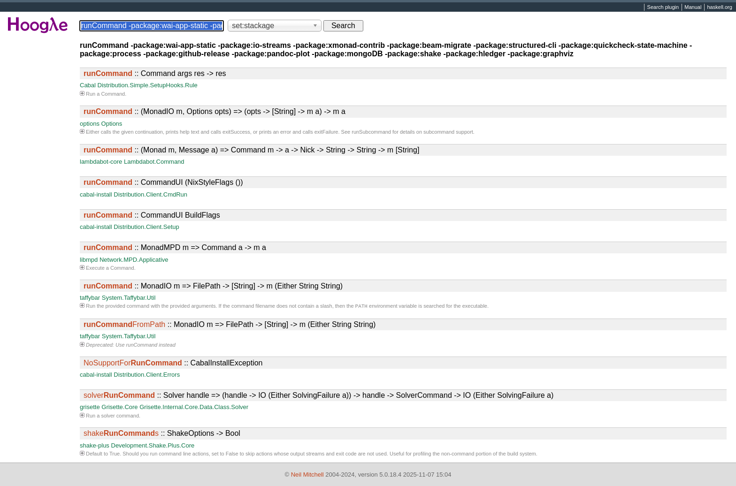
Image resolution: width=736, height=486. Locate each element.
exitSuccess (236, 132)
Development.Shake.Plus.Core (153, 446)
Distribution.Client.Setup (146, 226)
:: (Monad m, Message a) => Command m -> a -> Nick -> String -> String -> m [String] (251, 150)
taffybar (90, 297)
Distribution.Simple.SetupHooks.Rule (148, 85)
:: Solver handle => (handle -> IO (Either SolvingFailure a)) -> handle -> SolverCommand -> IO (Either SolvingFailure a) (318, 396)
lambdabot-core (101, 161)
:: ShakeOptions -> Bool (162, 434)
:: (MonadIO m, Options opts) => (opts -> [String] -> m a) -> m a (214, 111)
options (90, 123)
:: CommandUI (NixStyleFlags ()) (163, 182)
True (114, 454)
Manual (692, 7)
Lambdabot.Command (154, 161)
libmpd (89, 259)
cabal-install (96, 194)
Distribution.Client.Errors (147, 375)
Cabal (88, 85)
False (232, 454)
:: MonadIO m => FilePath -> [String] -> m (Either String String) (213, 286)
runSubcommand (371, 132)
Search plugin (663, 7)
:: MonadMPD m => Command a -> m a (175, 247)
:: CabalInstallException (173, 364)
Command (113, 94)
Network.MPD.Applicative (134, 259)
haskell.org (719, 7)
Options (112, 123)
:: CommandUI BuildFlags (152, 215)
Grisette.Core (119, 407)
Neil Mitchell (307, 474)
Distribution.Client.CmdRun (150, 194)
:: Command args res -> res (155, 73)
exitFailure (326, 132)
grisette (90, 407)
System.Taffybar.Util (129, 297)
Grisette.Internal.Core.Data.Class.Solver (193, 407)
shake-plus (94, 446)
